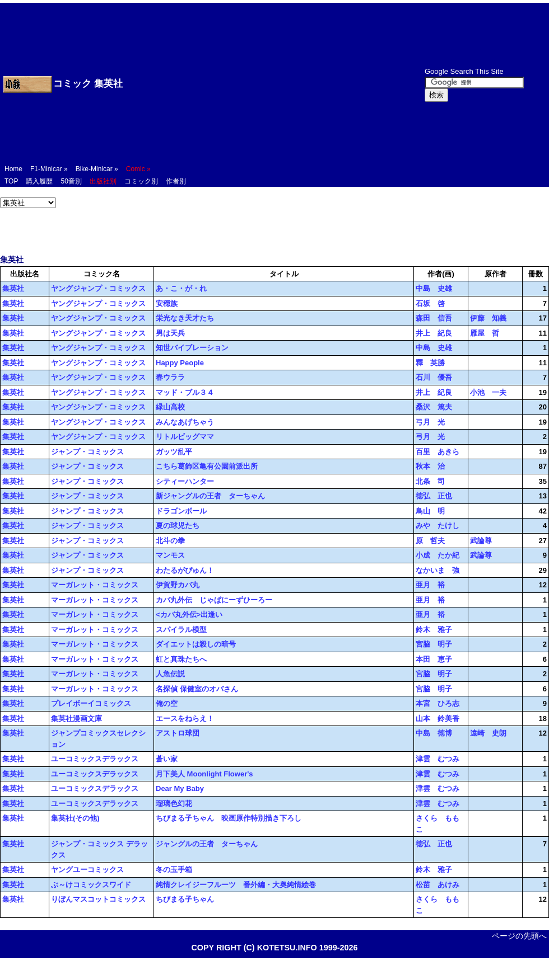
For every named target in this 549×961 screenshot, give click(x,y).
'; (28, 202)
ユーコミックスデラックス (94, 759)
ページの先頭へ (519, 935)
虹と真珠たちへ (181, 659)
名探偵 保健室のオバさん (197, 689)
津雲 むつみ (437, 759)
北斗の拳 (170, 540)
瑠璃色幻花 (174, 803)
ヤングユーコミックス (87, 869)
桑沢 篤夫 (434, 407)
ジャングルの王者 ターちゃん (207, 844)
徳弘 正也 (434, 496)
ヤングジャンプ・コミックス (98, 288)
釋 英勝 (430, 363)
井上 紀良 (434, 333)
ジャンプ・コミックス (87, 451)
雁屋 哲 (484, 333)
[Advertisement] (260, 84)
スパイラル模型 (181, 629)
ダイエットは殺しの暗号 (196, 644)
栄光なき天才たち (185, 318)
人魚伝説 (170, 674)
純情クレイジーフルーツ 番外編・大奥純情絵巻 (236, 884)
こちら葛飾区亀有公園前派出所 (207, 466)
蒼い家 (167, 759)
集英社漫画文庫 (76, 718)
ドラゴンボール (181, 511)
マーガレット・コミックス (94, 585)
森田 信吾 (434, 318)
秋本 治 (430, 466)
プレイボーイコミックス (91, 703)
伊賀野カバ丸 (177, 585)
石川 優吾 (434, 377)
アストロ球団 (177, 733)
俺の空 (167, 703)
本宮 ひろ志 (437, 703)
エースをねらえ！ (185, 718)
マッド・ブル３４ (185, 392)
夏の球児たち (177, 525)
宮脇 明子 (434, 644)
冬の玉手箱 (174, 869)
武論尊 (481, 540)
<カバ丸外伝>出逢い (189, 614)
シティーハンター (185, 481)
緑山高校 (170, 407)
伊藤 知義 (488, 318)
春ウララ (170, 377)
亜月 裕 (430, 585)
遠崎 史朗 (488, 733)
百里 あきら (437, 451)
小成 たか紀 (437, 555)
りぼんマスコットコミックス (98, 899)
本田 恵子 (434, 659)
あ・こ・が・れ (181, 288)
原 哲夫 (430, 540)
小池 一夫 (488, 392)
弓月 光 (430, 422)
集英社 (13, 288)
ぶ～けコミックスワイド (91, 884)
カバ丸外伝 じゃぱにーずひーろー (214, 600)
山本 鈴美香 (437, 718)
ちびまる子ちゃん (185, 899)
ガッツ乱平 (174, 451)
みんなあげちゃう (185, 422)
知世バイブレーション (192, 347)
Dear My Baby (180, 788)
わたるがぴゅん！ (185, 570)
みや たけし (437, 525)
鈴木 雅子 (434, 629)
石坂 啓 (430, 303)
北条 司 (430, 481)
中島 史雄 (434, 288)
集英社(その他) (75, 818)
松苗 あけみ (437, 884)
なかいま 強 (437, 570)
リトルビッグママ (185, 436)
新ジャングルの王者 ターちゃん (210, 496)
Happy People (180, 363)
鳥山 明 (430, 511)
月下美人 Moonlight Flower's (204, 774)
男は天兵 (170, 333)
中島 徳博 (434, 733)
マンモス (170, 555)
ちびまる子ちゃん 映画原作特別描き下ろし (228, 818)
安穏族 (167, 303)
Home (13, 169)
